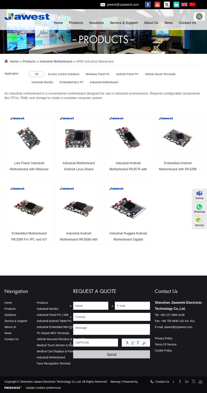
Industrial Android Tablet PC (54, 321)
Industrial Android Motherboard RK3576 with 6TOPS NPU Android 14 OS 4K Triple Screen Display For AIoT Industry (128, 167)
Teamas (199, 198)
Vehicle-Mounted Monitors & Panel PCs (61, 339)
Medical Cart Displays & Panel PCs (59, 351)
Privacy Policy (163, 338)
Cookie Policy (163, 350)
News (169, 22)
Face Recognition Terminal (53, 363)
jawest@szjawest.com (123, 4)
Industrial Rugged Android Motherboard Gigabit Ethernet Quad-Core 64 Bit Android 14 (128, 238)
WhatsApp (199, 211)
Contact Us (187, 22)
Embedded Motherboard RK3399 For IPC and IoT (29, 236)
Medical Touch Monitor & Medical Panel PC (64, 345)
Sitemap (115, 381)
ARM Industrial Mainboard (95, 61)
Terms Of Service (165, 344)
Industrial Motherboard (56, 61)
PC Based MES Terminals (53, 333)
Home (58, 22)
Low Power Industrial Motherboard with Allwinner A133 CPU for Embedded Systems (29, 167)
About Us (151, 22)
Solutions (96, 22)
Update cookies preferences (43, 387)
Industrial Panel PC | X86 (52, 314)
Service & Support (124, 22)
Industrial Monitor (47, 308)
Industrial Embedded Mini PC (55, 327)
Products (76, 22)
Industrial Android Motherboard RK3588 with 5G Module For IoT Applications (79, 238)
